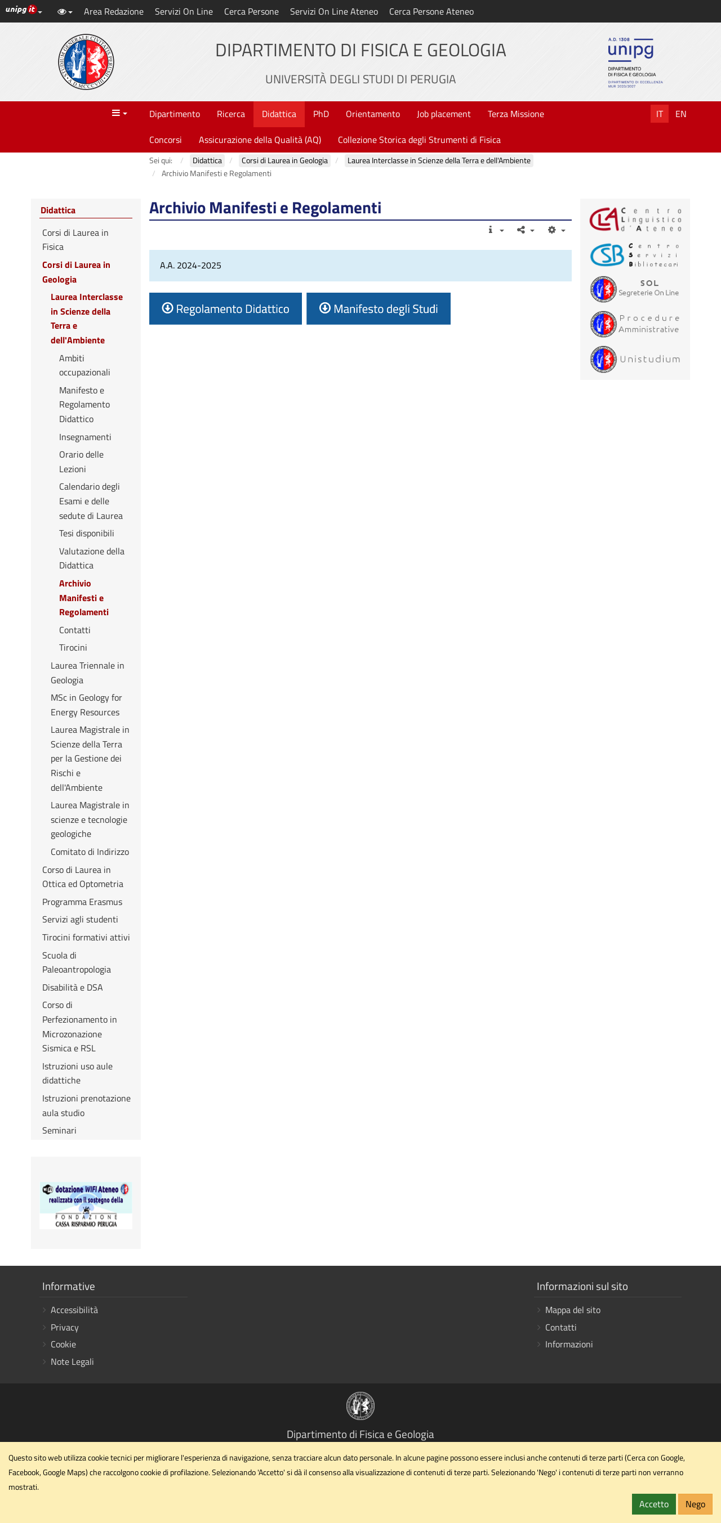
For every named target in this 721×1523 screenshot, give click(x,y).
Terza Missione (516, 113)
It (659, 113)
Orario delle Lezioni (81, 461)
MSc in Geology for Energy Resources (86, 705)
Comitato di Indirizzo (90, 851)
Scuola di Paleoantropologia (76, 962)
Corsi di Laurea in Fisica (75, 240)
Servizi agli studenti (80, 919)
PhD (321, 113)
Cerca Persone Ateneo (431, 11)
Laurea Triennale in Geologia (87, 673)
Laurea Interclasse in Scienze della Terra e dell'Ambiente (87, 318)
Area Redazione (114, 11)
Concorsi (165, 139)
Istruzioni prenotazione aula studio (86, 1105)
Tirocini (73, 647)
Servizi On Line (184, 11)
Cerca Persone (251, 11)
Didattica (279, 113)
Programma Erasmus (82, 901)
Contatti (75, 630)
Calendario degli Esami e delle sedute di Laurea (91, 501)
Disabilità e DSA (72, 987)
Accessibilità (74, 1309)
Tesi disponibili (86, 533)
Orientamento (373, 113)
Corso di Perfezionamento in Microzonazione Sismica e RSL (79, 1026)
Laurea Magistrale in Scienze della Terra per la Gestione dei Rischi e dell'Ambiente (90, 758)
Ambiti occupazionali (84, 365)
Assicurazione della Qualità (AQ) (260, 139)
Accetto (654, 1504)
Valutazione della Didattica (91, 558)
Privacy (65, 1327)
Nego (695, 1504)
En (681, 113)
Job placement (444, 113)
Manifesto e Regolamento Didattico (84, 404)
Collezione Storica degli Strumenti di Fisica (419, 139)
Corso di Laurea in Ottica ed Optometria (82, 877)
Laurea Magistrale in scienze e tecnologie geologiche (90, 819)
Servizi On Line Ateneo (334, 11)
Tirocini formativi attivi (86, 937)
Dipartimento (174, 113)
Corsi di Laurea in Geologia (76, 272)
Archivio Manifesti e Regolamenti (84, 597)
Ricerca (231, 113)
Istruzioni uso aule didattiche (77, 1073)
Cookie (63, 1344)
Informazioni (569, 1344)
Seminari (59, 1130)
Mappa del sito (572, 1309)
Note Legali (72, 1361)
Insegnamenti (85, 437)
